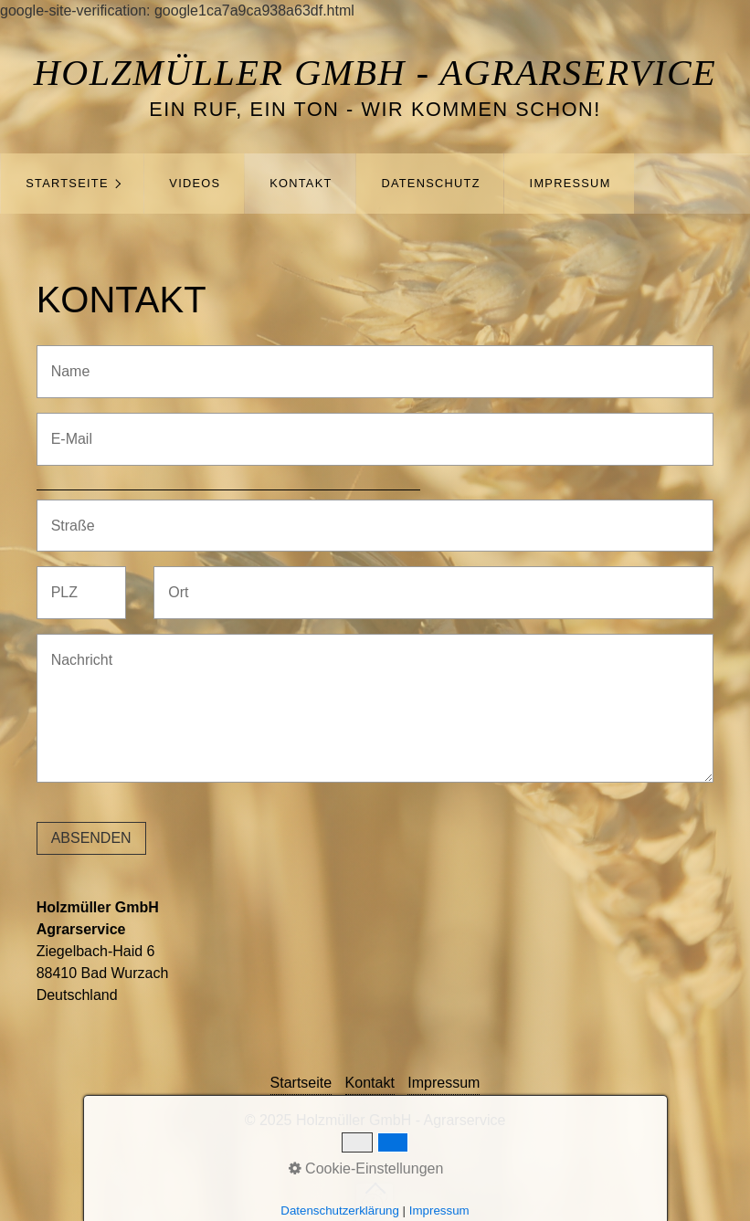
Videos (194, 183)
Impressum (570, 183)
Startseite (67, 183)
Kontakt (300, 183)
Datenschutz (430, 183)
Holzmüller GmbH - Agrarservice (375, 72)
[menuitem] (72, 183)
